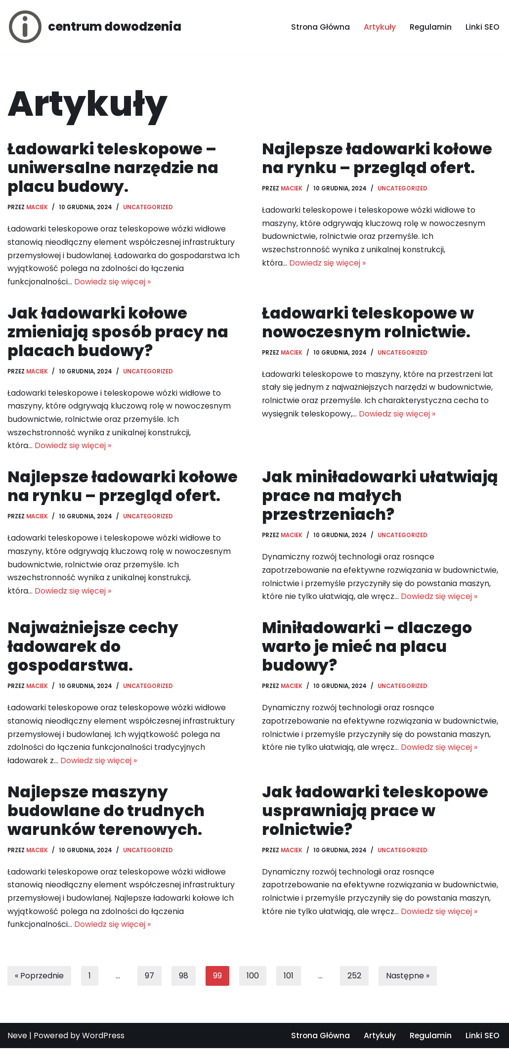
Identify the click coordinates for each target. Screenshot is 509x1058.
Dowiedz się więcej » (112, 283)
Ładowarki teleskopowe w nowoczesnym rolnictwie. (368, 324)
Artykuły (379, 27)
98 (184, 985)
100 (253, 985)
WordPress (103, 1045)
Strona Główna (319, 27)
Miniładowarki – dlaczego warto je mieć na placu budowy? (368, 652)
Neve (17, 1045)
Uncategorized (148, 208)
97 (150, 985)
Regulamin (430, 27)
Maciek (37, 208)
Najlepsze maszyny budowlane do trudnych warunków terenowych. (106, 818)
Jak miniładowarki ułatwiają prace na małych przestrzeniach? (380, 499)
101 (289, 985)
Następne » (408, 985)
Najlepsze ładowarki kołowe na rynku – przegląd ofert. (378, 158)
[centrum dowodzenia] (94, 27)
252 (355, 985)
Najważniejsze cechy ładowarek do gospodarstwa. (93, 652)
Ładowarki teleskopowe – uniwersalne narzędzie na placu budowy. (113, 168)
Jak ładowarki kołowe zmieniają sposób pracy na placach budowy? (118, 334)
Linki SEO (483, 27)
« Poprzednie (39, 985)
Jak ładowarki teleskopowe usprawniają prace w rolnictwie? (375, 818)
